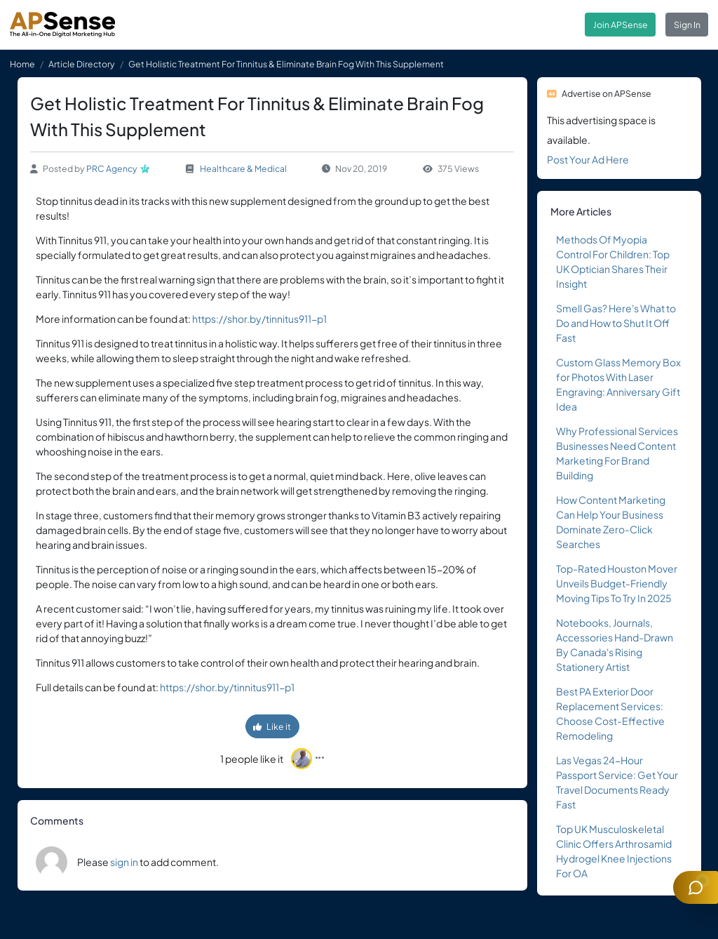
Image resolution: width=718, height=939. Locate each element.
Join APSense (620, 24)
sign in (124, 861)
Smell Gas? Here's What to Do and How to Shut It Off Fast (616, 323)
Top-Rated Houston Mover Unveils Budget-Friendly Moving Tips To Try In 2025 (616, 583)
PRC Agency (111, 168)
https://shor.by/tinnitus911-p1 (259, 318)
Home (22, 63)
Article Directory (81, 63)
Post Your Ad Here (588, 159)
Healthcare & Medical (243, 168)
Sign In (687, 24)
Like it (272, 726)
